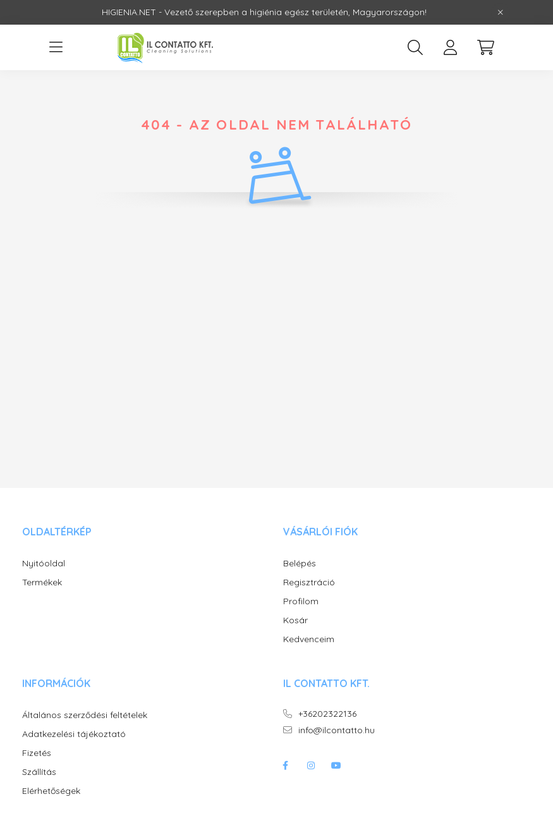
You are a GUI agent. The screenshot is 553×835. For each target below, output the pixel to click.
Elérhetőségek (51, 791)
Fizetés (36, 753)
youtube (336, 765)
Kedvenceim (308, 639)
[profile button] (450, 47)
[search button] (415, 47)
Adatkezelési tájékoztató (74, 734)
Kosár (295, 620)
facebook (285, 765)
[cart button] (486, 47)
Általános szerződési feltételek (84, 715)
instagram (311, 765)
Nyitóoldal (43, 563)
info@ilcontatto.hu (336, 730)
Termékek (42, 582)
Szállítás (39, 772)
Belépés (299, 563)
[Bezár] (500, 12)
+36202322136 (327, 714)
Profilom (301, 601)
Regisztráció (309, 582)
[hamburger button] (56, 47)
